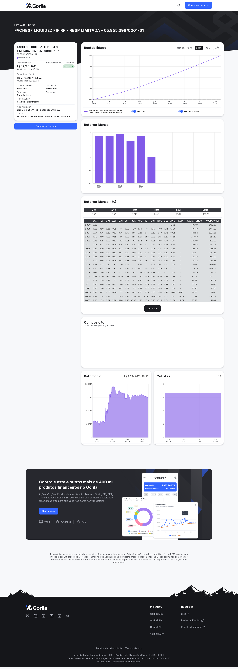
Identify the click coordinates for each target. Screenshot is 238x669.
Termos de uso (133, 648)
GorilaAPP (155, 627)
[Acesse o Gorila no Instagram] (44, 616)
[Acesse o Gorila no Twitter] (28, 616)
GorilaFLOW (157, 633)
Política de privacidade (109, 648)
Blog (185, 614)
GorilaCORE (156, 614)
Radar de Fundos (192, 620)
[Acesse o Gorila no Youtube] (52, 616)
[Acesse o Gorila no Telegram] (67, 616)
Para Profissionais (193, 627)
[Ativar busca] (179, 5)
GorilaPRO (156, 620)
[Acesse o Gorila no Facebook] (36, 616)
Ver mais (153, 308)
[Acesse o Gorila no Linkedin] (59, 616)
